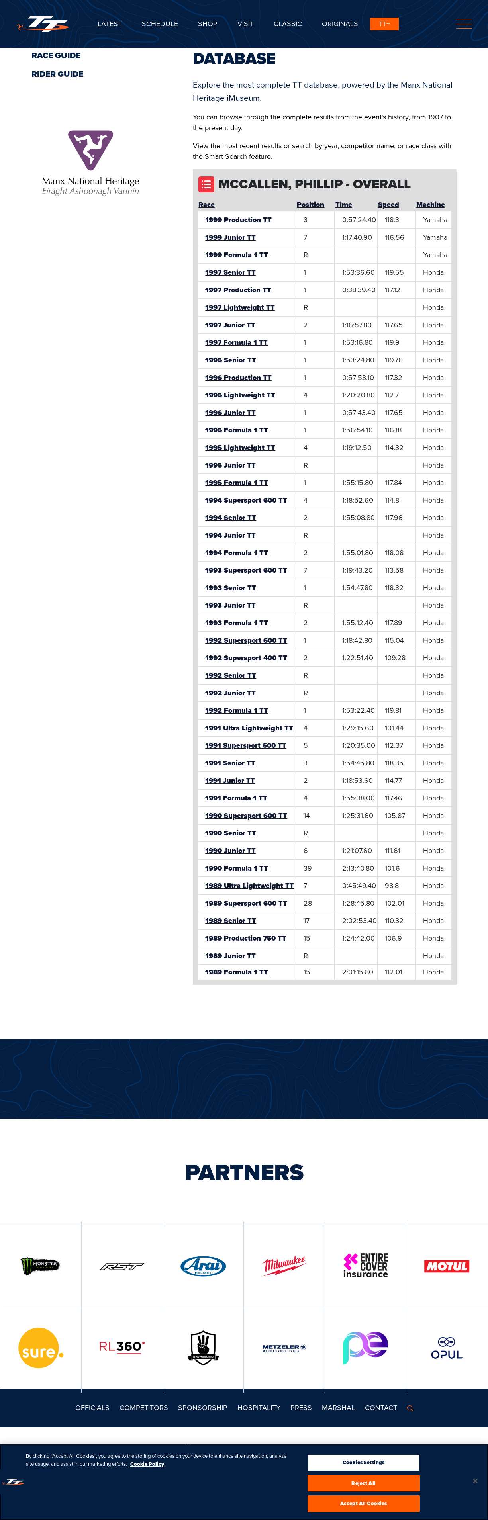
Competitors (144, 1408)
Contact (381, 1408)
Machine (430, 205)
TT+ (384, 24)
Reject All (363, 1486)
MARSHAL (338, 1408)
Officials (92, 1408)
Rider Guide (57, 74)
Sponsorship (202, 1408)
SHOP (208, 24)
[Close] (475, 1484)
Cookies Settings (363, 1465)
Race (206, 205)
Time (343, 205)
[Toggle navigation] (464, 24)
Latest (110, 24)
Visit (245, 24)
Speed (388, 205)
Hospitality (258, 1408)
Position (310, 205)
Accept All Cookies (363, 1507)
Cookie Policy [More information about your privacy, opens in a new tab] (147, 1467)
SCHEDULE (160, 24)
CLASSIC (288, 24)
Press (301, 1408)
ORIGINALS (340, 24)
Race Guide (55, 55)
